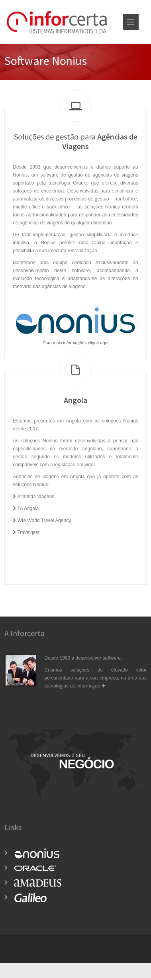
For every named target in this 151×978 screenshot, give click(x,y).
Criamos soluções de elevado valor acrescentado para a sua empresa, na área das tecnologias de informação (95, 678)
